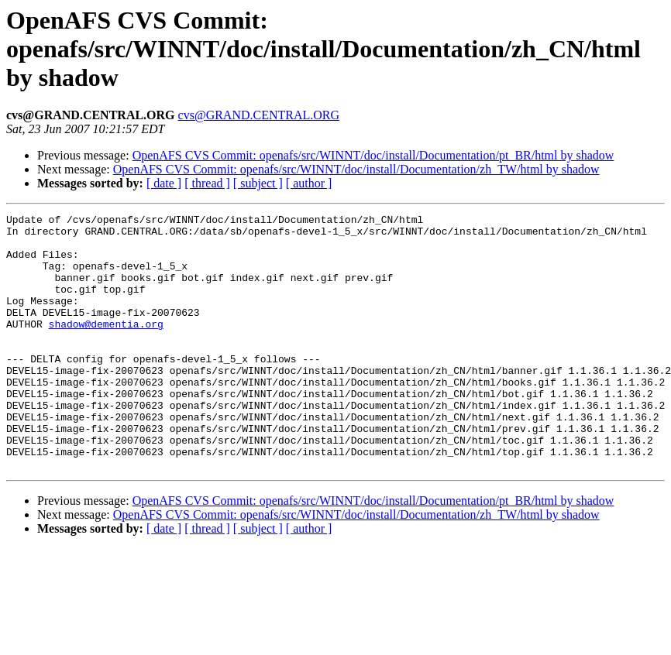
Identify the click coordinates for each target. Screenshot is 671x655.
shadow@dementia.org (106, 347)
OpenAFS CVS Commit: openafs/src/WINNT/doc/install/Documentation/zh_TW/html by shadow (356, 169)
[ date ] (163, 183)
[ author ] (309, 183)
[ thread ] (207, 183)
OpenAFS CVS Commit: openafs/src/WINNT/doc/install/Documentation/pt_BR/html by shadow (373, 155)
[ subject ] (258, 183)
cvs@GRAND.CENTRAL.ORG (259, 115)
